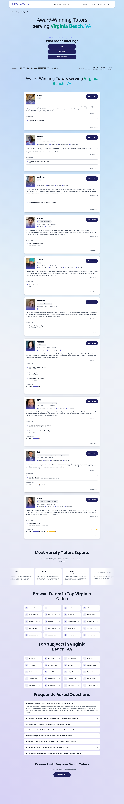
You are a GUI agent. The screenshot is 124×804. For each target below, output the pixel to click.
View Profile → (94, 127)
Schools (93, 4)
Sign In (109, 4)
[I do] (62, 46)
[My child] (62, 51)
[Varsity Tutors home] (20, 4)
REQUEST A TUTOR (62, 775)
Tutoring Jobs (101, 4)
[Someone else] (62, 57)
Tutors (12, 12)
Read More (94, 113)
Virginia (18, 12)
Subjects (86, 4)
